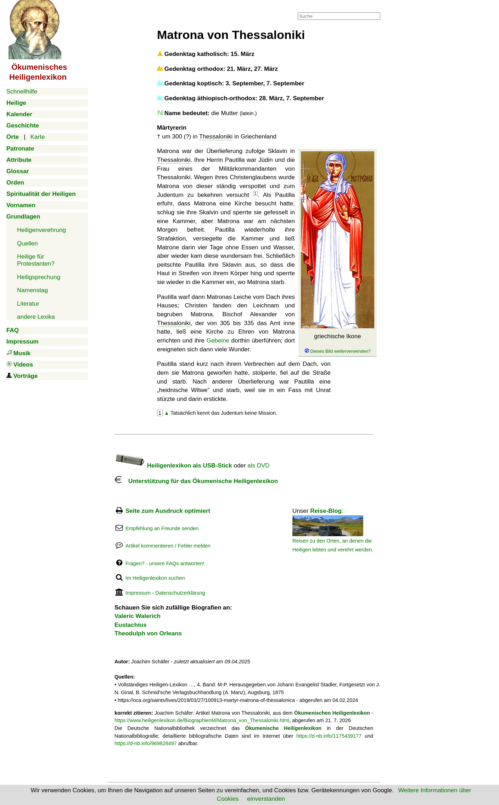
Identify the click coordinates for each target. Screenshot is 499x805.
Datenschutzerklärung (180, 593)
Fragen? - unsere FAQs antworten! (164, 563)
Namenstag (32, 290)
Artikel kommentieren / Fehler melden (168, 546)
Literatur (28, 303)
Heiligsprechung (38, 277)
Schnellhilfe (21, 91)
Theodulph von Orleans (148, 633)
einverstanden (266, 798)
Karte (37, 137)
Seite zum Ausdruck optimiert (167, 511)
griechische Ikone (337, 343)
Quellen (27, 243)
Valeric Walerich (137, 616)
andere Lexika (36, 316)
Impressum (138, 593)
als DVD (258, 465)
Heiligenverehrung (41, 230)
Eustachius (130, 625)
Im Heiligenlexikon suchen (155, 578)
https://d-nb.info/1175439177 (328, 736)
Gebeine (218, 340)
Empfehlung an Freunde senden (161, 528)
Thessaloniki (216, 136)
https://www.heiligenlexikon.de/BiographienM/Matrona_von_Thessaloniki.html (202, 720)
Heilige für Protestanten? (36, 260)
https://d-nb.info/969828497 (145, 743)
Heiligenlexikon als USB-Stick (173, 465)
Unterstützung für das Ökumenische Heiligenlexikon (196, 481)
